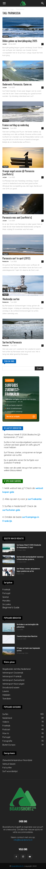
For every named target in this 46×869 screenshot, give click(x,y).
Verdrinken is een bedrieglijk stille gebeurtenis (27, 625)
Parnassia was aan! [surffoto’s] (17, 217)
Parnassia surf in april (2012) (16, 258)
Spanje (5, 597)
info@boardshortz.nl (23, 840)
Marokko (6, 600)
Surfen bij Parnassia (12, 342)
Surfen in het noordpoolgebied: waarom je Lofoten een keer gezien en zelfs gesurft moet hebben (23, 445)
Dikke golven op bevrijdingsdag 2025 (19, 41)
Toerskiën (6, 698)
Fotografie (5, 80)
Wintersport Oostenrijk (12, 672)
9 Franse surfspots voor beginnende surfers (28, 649)
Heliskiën (6, 695)
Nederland (5, 36)
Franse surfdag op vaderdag (15, 125)
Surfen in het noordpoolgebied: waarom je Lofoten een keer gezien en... (30, 557)
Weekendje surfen (10, 299)
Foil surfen (7, 767)
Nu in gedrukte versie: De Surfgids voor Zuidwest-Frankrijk (21, 461)
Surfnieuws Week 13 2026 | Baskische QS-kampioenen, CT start (22, 435)
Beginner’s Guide (10, 607)
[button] (4, 3)
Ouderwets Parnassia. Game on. (17, 84)
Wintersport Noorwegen (13, 684)
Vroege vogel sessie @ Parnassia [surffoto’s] (18, 172)
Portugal (6, 593)
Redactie (5, 128)
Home (4, 9)
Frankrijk (6, 589)
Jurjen (4, 44)
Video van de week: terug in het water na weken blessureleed (22, 469)
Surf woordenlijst (10, 771)
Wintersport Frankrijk (11, 676)
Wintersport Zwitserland (13, 680)
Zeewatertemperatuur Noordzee (27, 636)
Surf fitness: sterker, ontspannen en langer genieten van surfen (23, 453)
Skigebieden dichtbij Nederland (16, 669)
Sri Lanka (6, 604)
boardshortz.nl (17, 866)
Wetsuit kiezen (8, 764)
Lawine (5, 691)
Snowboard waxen (10, 687)
